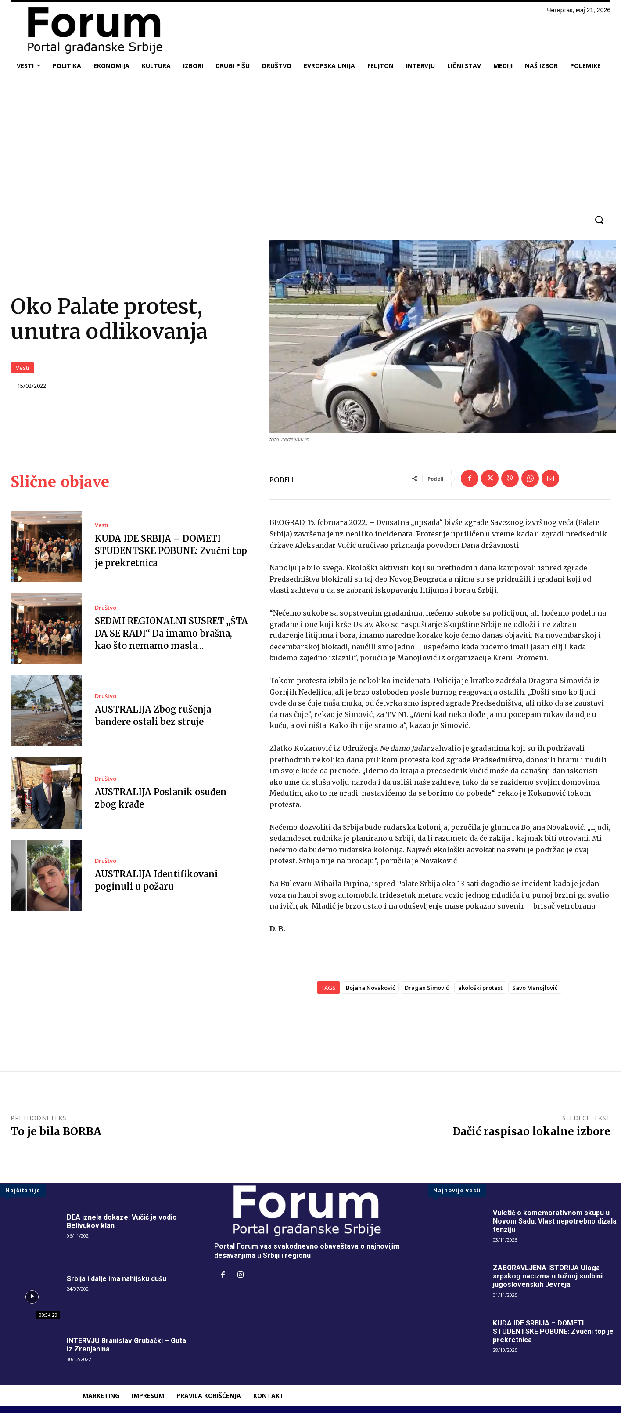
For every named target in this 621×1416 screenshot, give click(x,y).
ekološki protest (480, 990)
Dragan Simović (427, 990)
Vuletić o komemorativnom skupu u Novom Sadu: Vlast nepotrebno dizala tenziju (555, 1223)
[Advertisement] (310, 142)
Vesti (22, 369)
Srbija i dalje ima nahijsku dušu (116, 1281)
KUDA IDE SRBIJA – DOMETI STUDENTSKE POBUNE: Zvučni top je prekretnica (171, 553)
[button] (598, 220)
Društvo (105, 610)
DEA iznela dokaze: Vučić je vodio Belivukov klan (122, 1224)
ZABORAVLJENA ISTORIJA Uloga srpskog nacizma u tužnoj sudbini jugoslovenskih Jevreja (548, 1278)
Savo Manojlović (534, 990)
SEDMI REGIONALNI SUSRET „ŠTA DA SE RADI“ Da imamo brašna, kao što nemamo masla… (171, 636)
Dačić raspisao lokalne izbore (531, 1134)
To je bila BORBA (56, 1134)
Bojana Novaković (370, 990)
